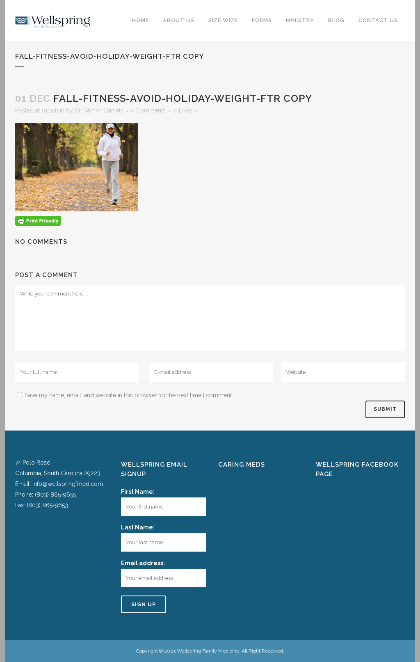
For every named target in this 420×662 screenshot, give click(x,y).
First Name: (138, 491)
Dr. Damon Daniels (99, 110)
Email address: (143, 563)
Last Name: (138, 527)
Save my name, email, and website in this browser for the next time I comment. (129, 395)
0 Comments (148, 110)
